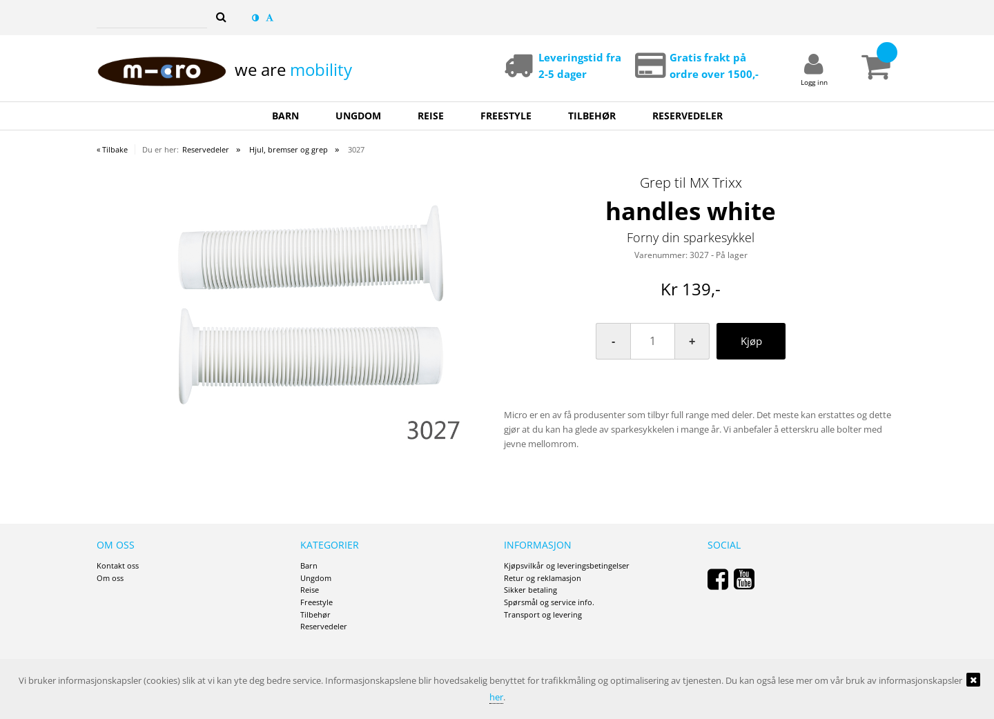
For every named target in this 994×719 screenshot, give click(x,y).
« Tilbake (112, 149)
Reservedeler (205, 149)
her (496, 697)
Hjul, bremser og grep (288, 149)
